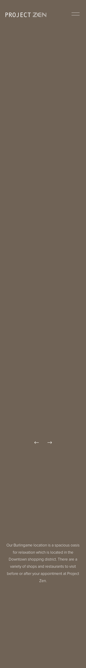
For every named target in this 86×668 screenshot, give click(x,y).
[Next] (49, 442)
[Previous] (36, 442)
